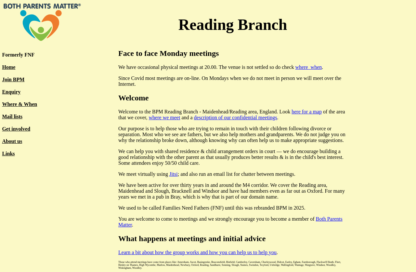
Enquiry (11, 92)
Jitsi (173, 174)
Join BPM (13, 79)
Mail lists (12, 116)
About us (12, 141)
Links (8, 153)
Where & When (19, 104)
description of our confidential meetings (235, 117)
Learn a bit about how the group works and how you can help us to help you (197, 252)
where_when (308, 67)
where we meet (164, 117)
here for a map (307, 111)
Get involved (16, 129)
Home (8, 67)
